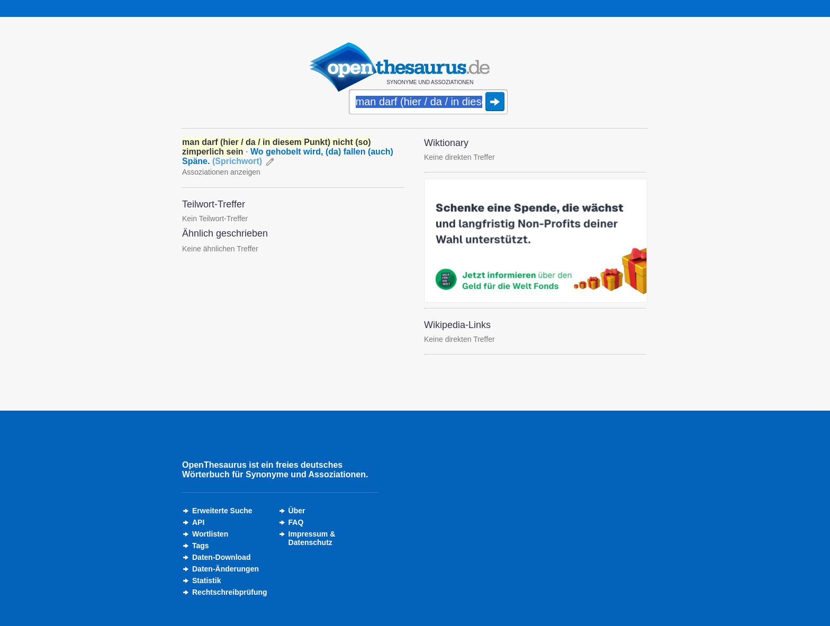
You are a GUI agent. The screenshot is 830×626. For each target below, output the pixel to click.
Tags (200, 545)
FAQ (296, 522)
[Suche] (428, 102)
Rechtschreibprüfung (229, 592)
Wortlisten (210, 534)
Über (296, 510)
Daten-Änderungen (225, 569)
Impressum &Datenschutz (312, 538)
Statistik (206, 580)
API (198, 522)
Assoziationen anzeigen (221, 172)
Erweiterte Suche (222, 510)
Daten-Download (221, 557)
